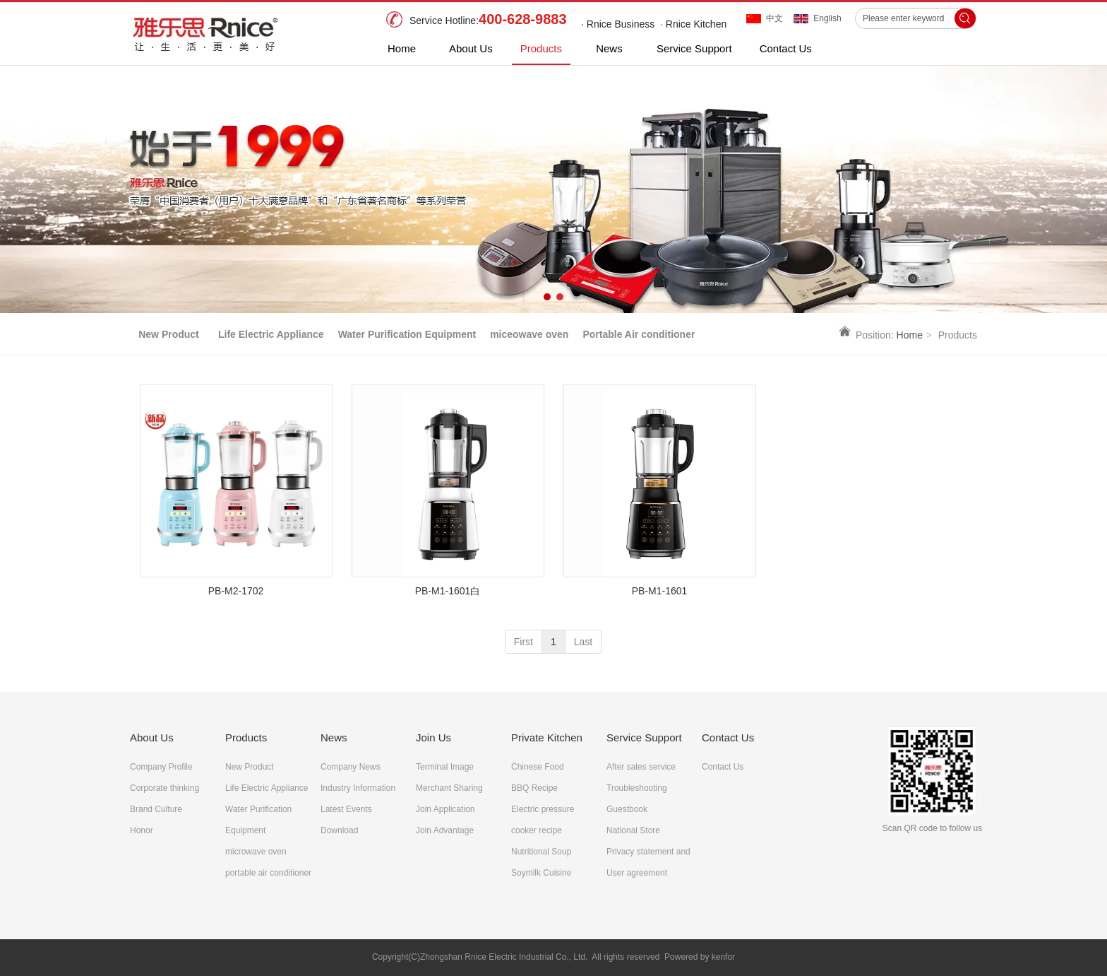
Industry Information (358, 788)
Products (246, 737)
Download (339, 830)
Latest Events (346, 809)
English (827, 18)
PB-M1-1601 (660, 590)
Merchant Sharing (449, 788)
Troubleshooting (636, 788)
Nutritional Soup (541, 852)
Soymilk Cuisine (541, 873)
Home (910, 335)
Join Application (445, 809)
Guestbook (626, 809)
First (523, 641)
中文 (774, 18)
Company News (351, 767)
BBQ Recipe (534, 788)
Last (583, 641)
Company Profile (161, 767)
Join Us (433, 737)
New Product (249, 767)
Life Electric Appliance (266, 788)
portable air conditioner (268, 873)
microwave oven (256, 852)
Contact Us (728, 737)
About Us (152, 737)
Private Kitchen (546, 737)
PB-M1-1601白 (448, 590)
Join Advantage (445, 830)
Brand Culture (156, 809)
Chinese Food (537, 767)
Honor (141, 830)
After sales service (641, 767)
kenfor (723, 957)
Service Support (644, 737)
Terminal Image (445, 767)
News (334, 737)
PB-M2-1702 (236, 590)
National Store (633, 830)
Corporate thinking (164, 788)
